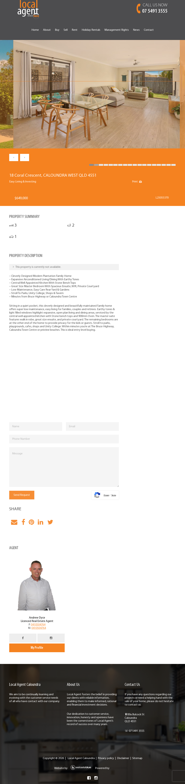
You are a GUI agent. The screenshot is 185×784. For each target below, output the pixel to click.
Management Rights (116, 30)
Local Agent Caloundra (81, 758)
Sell (66, 30)
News (136, 30)
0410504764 (38, 624)
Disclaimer (123, 758)
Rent (75, 30)
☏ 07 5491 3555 (134, 731)
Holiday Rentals (91, 30)
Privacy (106, 495)
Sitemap (137, 758)
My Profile (37, 648)
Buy (57, 30)
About (47, 30)
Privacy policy (106, 758)
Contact (149, 30)
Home (35, 30)
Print (135, 181)
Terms (113, 495)
